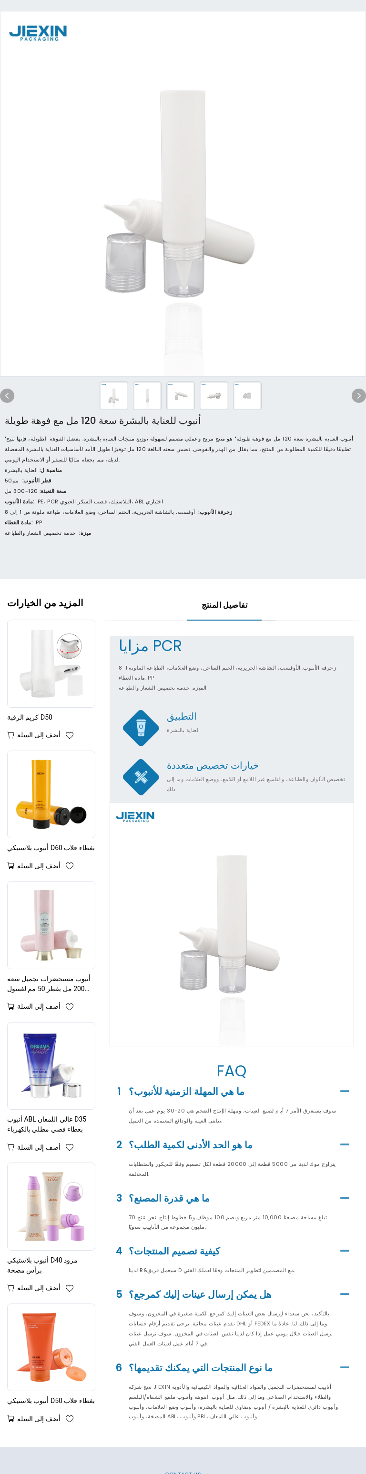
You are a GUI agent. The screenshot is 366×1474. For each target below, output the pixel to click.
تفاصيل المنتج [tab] (224, 605)
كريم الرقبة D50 (29, 717)
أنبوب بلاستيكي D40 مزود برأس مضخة (42, 1265)
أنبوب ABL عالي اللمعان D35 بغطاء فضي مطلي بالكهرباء (46, 1124)
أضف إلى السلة (39, 735)
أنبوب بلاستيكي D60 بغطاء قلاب (51, 848)
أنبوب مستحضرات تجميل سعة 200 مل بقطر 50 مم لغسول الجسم (49, 984)
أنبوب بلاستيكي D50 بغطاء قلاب (51, 1400)
